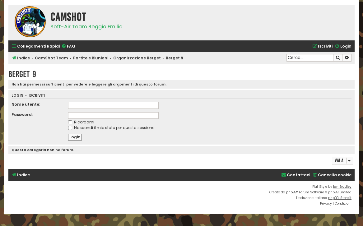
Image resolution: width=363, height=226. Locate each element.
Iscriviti (37, 95)
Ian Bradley (342, 186)
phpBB (291, 192)
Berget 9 (22, 74)
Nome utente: (26, 104)
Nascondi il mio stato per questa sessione (111, 127)
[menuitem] (68, 46)
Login (17, 95)
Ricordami (81, 122)
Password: (22, 114)
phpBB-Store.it (339, 198)
